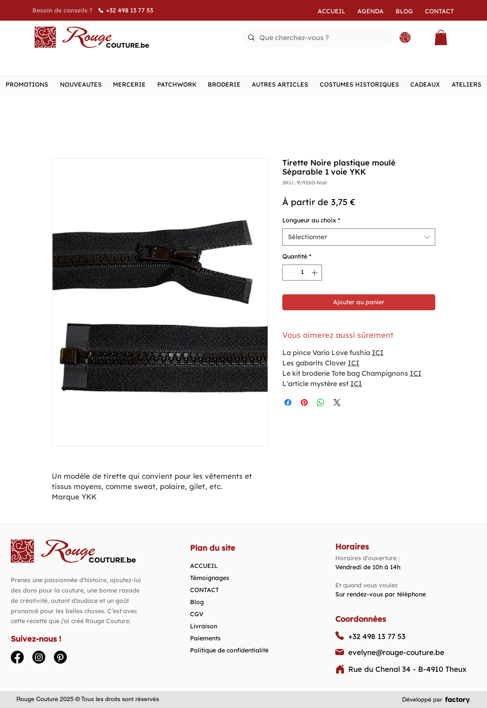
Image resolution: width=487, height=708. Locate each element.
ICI (378, 352)
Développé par (422, 699)
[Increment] (315, 272)
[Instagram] (38, 657)
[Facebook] (17, 657)
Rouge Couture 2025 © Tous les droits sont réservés (87, 699)
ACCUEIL (204, 566)
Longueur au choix (311, 220)
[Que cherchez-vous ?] (317, 37)
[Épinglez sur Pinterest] (304, 402)
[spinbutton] (302, 272)
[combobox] (358, 237)
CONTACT (204, 590)
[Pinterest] (60, 657)
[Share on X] (337, 402)
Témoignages (209, 578)
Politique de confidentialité (229, 650)
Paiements (205, 638)
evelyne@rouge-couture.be (396, 652)
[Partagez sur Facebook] (288, 402)
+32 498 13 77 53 (377, 636)
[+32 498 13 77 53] (131, 10)
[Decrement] (289, 272)
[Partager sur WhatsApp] (320, 402)
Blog (197, 602)
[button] (440, 37)
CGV (196, 614)
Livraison (203, 626)
